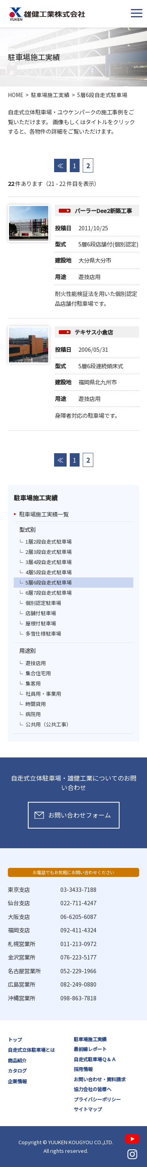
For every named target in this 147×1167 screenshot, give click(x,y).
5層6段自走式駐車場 (48, 582)
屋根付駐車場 (40, 623)
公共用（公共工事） (48, 724)
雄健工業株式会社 (47, 14)
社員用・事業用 (43, 693)
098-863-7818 (78, 998)
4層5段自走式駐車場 (48, 572)
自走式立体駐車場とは (31, 1049)
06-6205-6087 (78, 916)
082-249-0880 (78, 984)
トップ (15, 1039)
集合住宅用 (38, 673)
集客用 (33, 683)
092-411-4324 (78, 930)
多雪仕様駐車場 (43, 633)
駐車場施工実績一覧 (44, 514)
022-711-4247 (78, 903)
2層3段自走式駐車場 (48, 551)
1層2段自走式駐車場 (48, 541)
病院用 (33, 714)
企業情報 (17, 1081)
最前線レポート (90, 1049)
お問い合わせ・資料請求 (99, 1079)
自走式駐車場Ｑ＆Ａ (95, 1059)
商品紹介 (17, 1060)
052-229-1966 (78, 971)
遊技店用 (35, 663)
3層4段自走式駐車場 (48, 562)
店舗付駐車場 (40, 613)
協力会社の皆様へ (92, 1089)
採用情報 (83, 1069)
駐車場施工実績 (90, 1039)
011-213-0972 (78, 943)
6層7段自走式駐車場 (48, 592)
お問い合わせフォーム (79, 815)
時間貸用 (35, 704)
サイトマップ (88, 1109)
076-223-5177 (78, 957)
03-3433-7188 (78, 889)
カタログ (17, 1070)
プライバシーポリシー (97, 1099)
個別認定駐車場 (43, 602)
